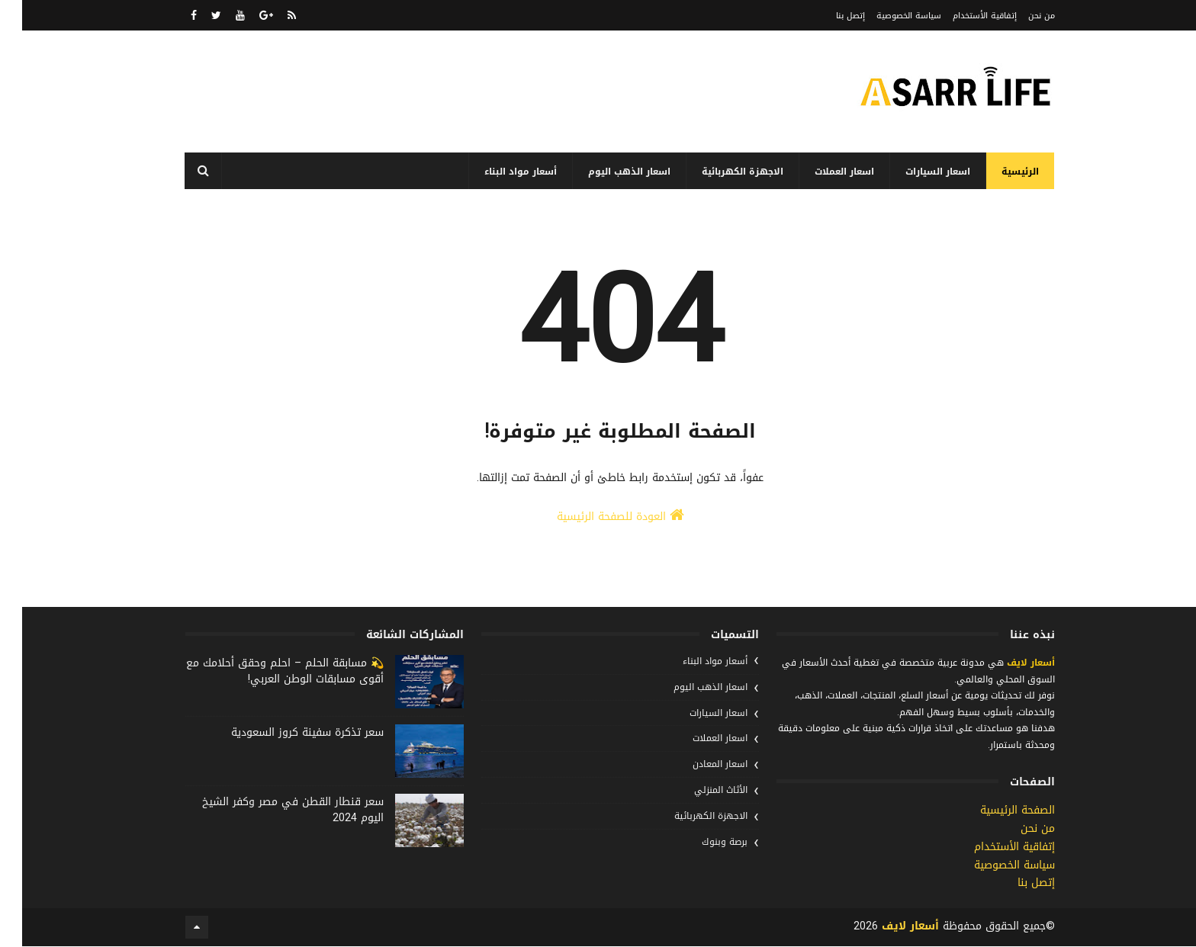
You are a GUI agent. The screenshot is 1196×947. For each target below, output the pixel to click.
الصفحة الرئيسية (995, 811)
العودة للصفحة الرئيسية (598, 517)
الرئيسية (999, 171)
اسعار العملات (823, 171)
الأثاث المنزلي (698, 790)
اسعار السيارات (916, 171)
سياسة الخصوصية (886, 16)
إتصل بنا (828, 16)
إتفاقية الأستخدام (963, 16)
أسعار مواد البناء (499, 171)
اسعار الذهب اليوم (608, 171)
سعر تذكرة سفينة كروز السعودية (285, 733)
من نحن (1019, 16)
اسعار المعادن (697, 764)
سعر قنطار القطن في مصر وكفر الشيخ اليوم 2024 (271, 810)
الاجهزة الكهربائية (721, 171)
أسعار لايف (1007, 663)
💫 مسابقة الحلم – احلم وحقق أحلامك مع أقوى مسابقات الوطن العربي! (263, 671)
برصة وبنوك (702, 842)
